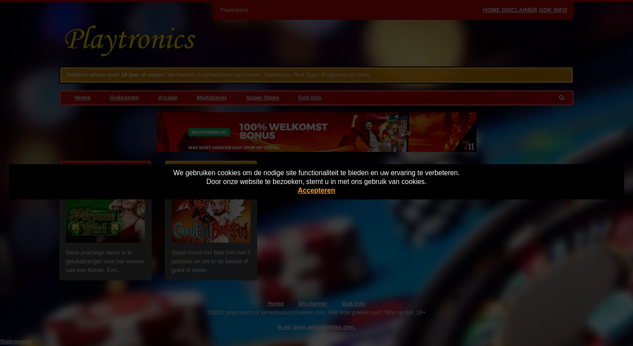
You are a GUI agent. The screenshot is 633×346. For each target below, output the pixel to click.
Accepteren (316, 190)
